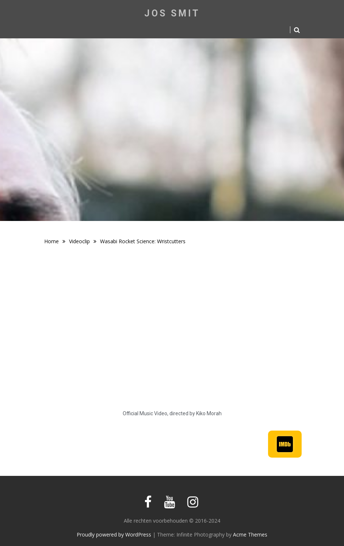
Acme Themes (250, 534)
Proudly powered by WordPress (114, 534)
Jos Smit (172, 13)
